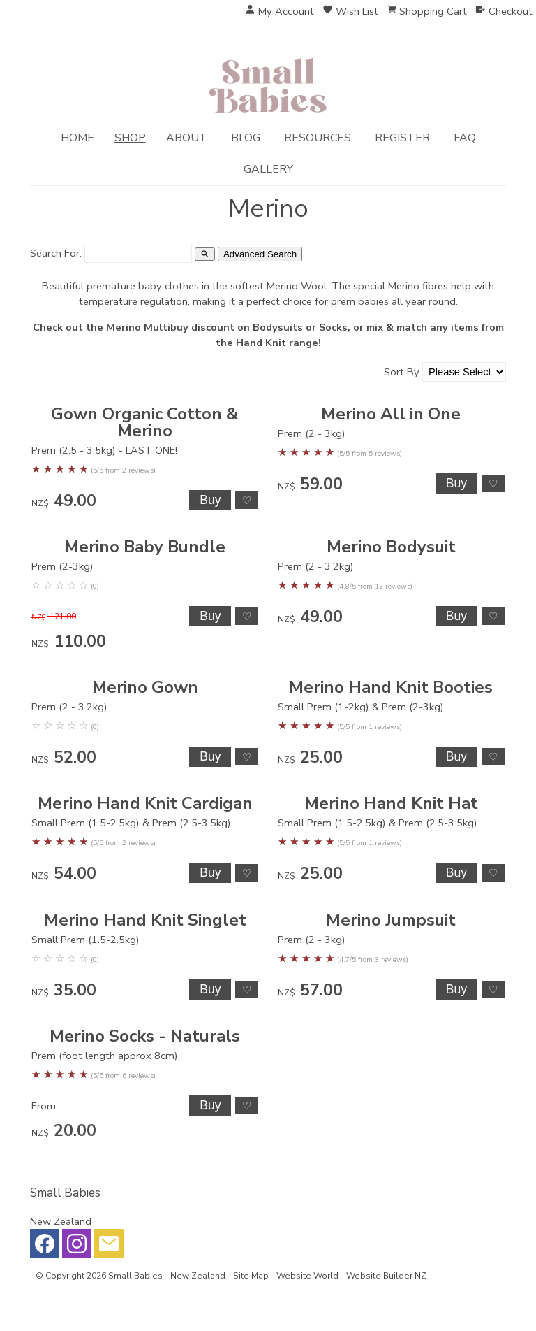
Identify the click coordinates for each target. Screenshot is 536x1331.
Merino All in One (391, 414)
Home (77, 137)
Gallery (268, 169)
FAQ (465, 137)
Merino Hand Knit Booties (391, 687)
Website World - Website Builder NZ (351, 1275)
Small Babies (135, 1275)
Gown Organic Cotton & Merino (145, 422)
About (186, 137)
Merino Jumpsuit (391, 920)
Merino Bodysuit (391, 546)
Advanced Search (260, 254)
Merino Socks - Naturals (145, 1036)
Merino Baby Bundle (144, 546)
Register (402, 137)
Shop (130, 137)
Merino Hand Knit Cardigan (145, 803)
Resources (317, 137)
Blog (245, 137)
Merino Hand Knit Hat (391, 803)
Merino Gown (145, 687)
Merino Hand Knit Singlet (145, 920)
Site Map (251, 1275)
